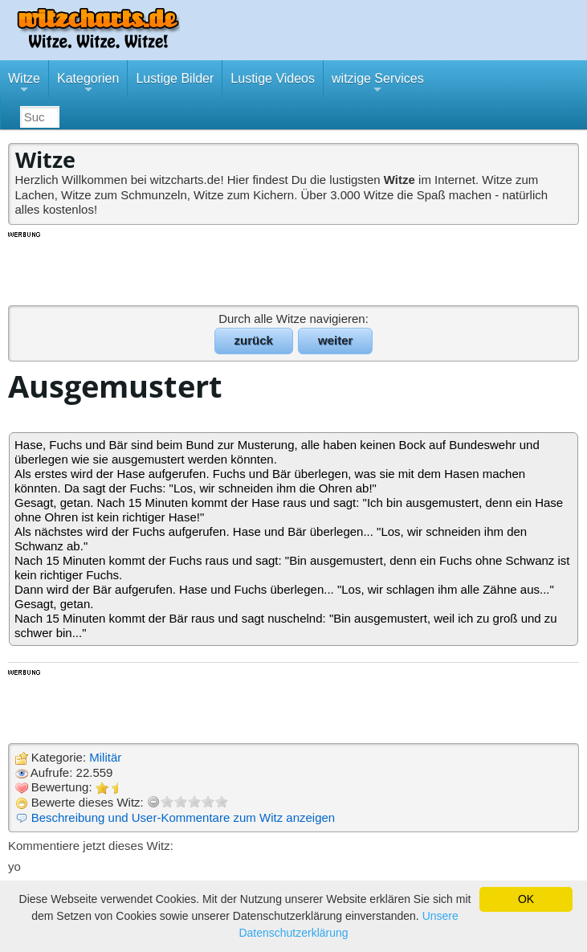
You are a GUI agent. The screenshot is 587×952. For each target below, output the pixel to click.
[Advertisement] (294, 267)
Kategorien (88, 84)
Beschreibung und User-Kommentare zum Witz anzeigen (183, 817)
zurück (253, 340)
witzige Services (378, 84)
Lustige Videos (272, 78)
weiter (335, 340)
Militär (105, 757)
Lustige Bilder (175, 78)
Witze (24, 84)
